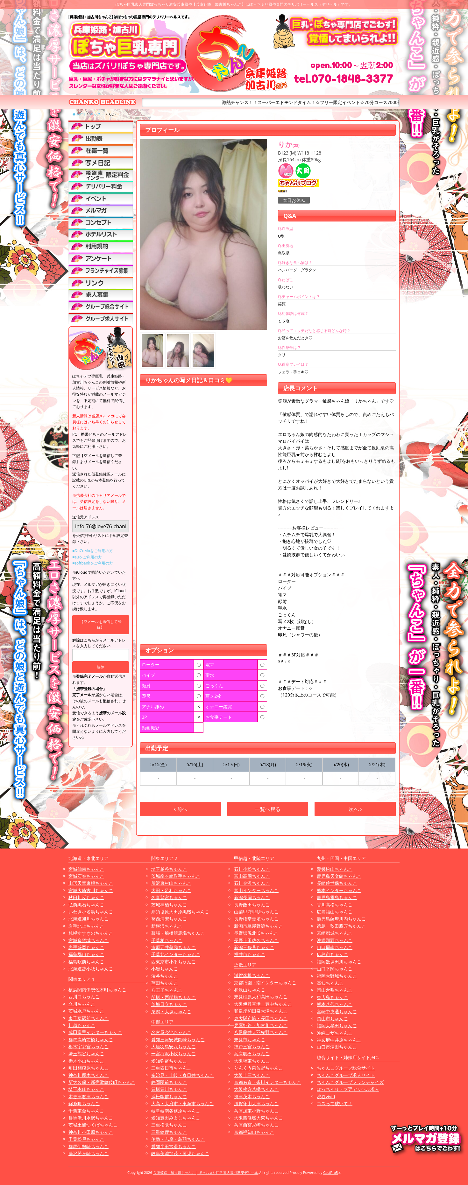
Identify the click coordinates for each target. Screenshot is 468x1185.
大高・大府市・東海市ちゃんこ (182, 1103)
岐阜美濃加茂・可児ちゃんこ (180, 1153)
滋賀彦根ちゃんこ (252, 975)
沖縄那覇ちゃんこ (334, 940)
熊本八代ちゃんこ (334, 1004)
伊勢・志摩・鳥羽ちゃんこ (178, 1139)
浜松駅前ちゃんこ (169, 1096)
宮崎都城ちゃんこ (334, 933)
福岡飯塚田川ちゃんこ (339, 962)
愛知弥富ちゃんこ (169, 1061)
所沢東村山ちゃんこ (171, 883)
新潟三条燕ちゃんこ (254, 947)
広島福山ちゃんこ (334, 912)
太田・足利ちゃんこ (171, 890)
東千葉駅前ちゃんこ (88, 1018)
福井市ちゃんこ (249, 954)
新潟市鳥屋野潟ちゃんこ (258, 926)
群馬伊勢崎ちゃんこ (88, 1146)
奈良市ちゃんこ (249, 1039)
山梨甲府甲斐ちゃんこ (256, 912)
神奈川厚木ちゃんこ (88, 1075)
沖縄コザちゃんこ (334, 1033)
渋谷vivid (326, 1096)
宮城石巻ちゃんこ (86, 876)
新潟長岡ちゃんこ (252, 897)
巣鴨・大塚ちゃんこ (171, 1011)
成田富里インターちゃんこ (95, 1032)
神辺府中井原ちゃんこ (339, 1040)
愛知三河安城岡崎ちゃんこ (178, 1039)
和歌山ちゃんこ (249, 990)
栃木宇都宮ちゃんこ (88, 1046)
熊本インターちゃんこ (339, 890)
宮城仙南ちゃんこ (86, 869)
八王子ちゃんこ (166, 990)
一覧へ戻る (267, 809)
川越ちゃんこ (81, 1025)
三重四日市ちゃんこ (171, 1068)
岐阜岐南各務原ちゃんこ (175, 1111)
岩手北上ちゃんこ (86, 926)
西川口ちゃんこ (84, 997)
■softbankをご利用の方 (92, 563)
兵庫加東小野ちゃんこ (256, 1111)
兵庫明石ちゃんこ (252, 1053)
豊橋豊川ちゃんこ (169, 1089)
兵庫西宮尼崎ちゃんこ (256, 1125)
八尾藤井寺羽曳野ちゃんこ (260, 1032)
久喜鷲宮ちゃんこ (169, 897)
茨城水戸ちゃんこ (86, 1011)
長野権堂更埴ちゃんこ (256, 919)
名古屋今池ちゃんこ (171, 1032)
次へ (355, 809)
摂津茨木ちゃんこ (252, 1096)
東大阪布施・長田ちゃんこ (260, 1018)
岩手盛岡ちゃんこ (86, 947)
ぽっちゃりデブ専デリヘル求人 (348, 1089)
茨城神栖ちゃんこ (169, 905)
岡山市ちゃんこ (332, 1018)
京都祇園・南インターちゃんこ (265, 983)
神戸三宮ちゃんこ (252, 1046)
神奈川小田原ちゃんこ (90, 1132)
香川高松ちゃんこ (334, 905)
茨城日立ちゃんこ (169, 1004)
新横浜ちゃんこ (166, 926)
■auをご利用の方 (87, 557)
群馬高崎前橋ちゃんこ (90, 1039)
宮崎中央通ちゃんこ (337, 1011)
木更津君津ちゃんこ (88, 1096)
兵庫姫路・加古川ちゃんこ (260, 1025)
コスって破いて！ (334, 1103)
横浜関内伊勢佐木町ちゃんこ (97, 990)
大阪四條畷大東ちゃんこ (258, 1118)
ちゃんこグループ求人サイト (346, 1075)
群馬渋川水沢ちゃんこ (90, 1118)
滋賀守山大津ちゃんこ (256, 1103)
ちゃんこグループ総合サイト (346, 1068)
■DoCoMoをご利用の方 (92, 550)
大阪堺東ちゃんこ (252, 1061)
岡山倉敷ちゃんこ (334, 990)
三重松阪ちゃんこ (169, 1125)
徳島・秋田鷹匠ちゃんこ (341, 926)
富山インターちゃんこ (256, 890)
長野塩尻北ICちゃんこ (256, 933)
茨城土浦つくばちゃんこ (92, 1125)
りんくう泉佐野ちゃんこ (258, 1068)
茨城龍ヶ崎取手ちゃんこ (175, 876)
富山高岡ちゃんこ (252, 876)
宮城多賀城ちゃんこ (88, 940)
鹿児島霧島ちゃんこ (337, 897)
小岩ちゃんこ (164, 969)
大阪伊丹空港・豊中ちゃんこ (263, 1004)
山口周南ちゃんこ (334, 947)
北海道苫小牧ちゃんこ (90, 969)
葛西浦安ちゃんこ (169, 919)
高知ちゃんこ (330, 983)
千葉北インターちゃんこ (175, 954)
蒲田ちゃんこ (164, 983)
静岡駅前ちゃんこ (169, 1082)
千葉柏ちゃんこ (166, 940)
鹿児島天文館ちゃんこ (339, 876)
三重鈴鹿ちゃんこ (169, 1132)
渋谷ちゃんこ (164, 976)
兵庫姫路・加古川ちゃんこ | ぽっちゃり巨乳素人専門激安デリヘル (206, 1172)
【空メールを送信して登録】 (101, 624)
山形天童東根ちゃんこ (90, 883)
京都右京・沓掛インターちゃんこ (267, 1082)
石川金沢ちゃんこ (252, 883)
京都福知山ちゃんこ (254, 1132)
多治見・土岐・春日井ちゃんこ (182, 1075)
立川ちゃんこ (81, 1004)
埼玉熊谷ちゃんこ (86, 1053)
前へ (180, 809)
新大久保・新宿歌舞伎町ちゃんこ (101, 1082)
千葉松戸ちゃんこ (86, 1139)
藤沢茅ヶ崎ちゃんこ (88, 1153)
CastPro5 (330, 1172)
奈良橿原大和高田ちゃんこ (260, 997)
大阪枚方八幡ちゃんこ (256, 1089)
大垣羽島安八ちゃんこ (173, 1046)
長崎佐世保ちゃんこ (337, 883)
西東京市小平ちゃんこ (173, 962)
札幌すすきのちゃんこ (90, 933)
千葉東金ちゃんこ (86, 1111)
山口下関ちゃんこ (334, 969)
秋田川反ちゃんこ (86, 897)
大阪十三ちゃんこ (252, 1075)
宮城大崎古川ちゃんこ (90, 890)
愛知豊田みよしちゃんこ (175, 1118)
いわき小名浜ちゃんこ (90, 912)
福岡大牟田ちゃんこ (337, 1025)
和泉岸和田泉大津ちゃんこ (260, 1011)
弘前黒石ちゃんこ (86, 905)
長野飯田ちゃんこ (252, 905)
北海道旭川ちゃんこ (88, 919)
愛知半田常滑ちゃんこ (173, 1146)
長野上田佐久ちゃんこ (256, 940)
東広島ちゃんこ (332, 997)
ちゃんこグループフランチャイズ (350, 1082)
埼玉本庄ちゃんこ (86, 1089)
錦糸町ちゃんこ (84, 1103)
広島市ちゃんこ (332, 954)
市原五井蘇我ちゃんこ (173, 947)
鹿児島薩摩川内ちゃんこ (341, 919)
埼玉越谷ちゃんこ (169, 869)
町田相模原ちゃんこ (88, 1068)
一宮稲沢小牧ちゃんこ (173, 1053)
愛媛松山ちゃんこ (334, 869)
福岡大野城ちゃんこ (337, 976)
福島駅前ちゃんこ (86, 962)
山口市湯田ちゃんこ (337, 1047)
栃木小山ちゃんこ (86, 1061)
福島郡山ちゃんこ (86, 954)
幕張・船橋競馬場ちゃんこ (178, 933)
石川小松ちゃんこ (252, 869)
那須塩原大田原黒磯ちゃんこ (180, 912)
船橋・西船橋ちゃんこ (173, 997)
